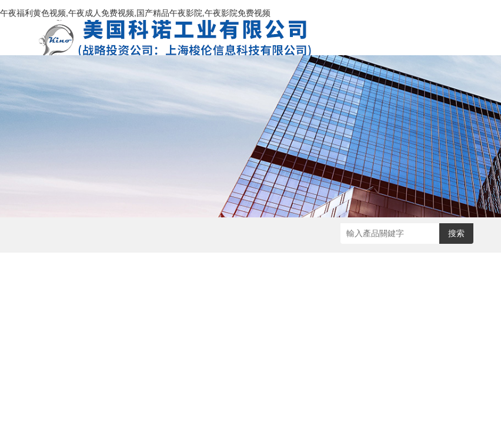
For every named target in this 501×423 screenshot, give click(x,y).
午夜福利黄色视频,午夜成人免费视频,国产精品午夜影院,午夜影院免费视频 (135, 13)
